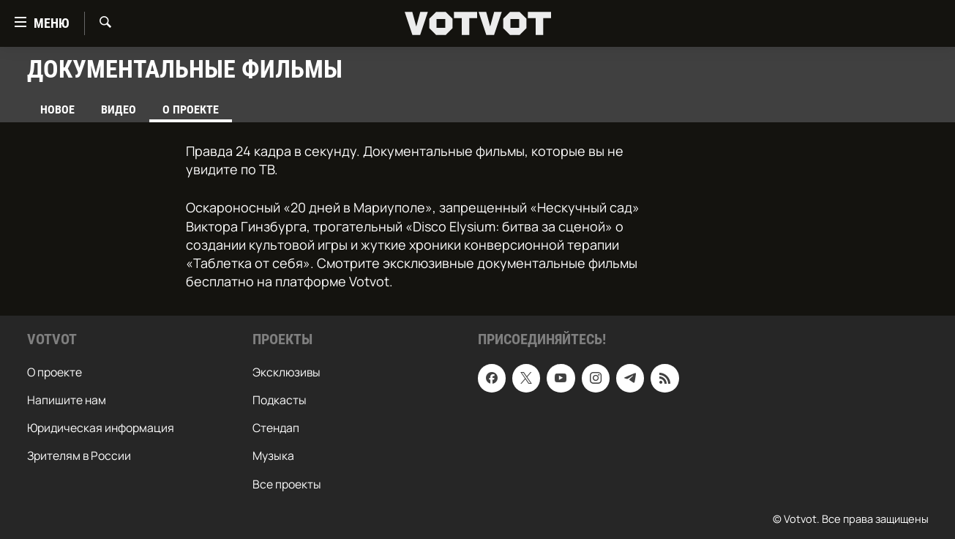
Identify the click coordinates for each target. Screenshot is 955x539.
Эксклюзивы (286, 373)
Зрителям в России (79, 456)
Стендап (275, 428)
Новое (57, 109)
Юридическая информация (100, 428)
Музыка (273, 456)
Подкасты (279, 401)
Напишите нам (66, 401)
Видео (118, 109)
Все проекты (286, 484)
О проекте (54, 373)
